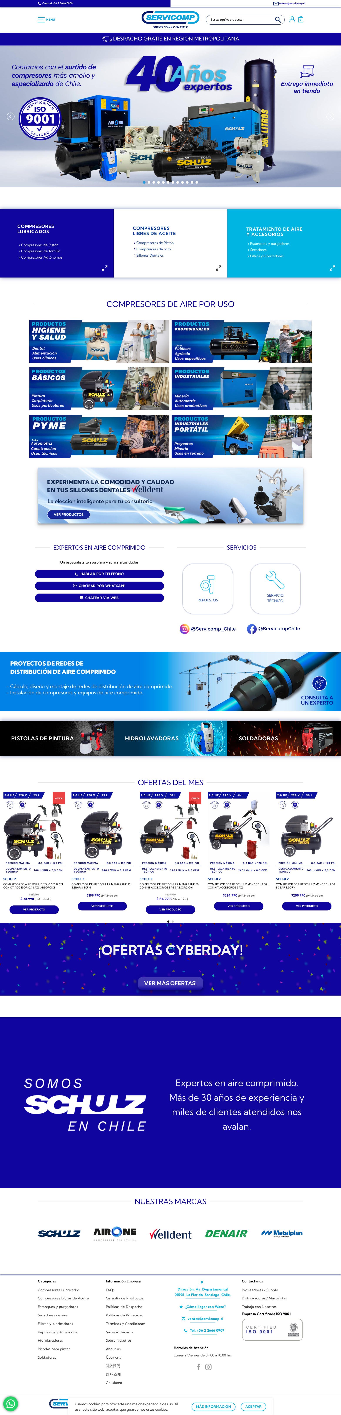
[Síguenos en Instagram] (208, 1367)
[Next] (330, 116)
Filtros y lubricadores (267, 256)
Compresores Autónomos (41, 257)
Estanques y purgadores (269, 243)
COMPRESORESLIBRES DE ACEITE (154, 230)
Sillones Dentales (150, 255)
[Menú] (46, 20)
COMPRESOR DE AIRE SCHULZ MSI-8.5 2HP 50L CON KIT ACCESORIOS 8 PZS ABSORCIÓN (170, 886)
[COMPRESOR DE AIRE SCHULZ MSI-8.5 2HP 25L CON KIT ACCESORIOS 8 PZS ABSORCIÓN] (34, 833)
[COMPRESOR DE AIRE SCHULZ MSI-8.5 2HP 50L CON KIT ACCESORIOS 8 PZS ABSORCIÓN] (170, 833)
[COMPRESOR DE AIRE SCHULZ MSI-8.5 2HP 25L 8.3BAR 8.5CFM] (102, 833)
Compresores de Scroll (154, 249)
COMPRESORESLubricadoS (35, 228)
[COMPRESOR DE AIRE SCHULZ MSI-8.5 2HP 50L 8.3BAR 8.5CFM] (307, 833)
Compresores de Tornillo (40, 251)
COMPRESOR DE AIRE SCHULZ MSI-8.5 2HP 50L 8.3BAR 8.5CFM (306, 886)
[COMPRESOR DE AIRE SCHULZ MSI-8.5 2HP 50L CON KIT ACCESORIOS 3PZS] (239, 833)
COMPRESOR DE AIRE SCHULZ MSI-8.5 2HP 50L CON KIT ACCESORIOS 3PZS (238, 886)
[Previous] (11, 116)
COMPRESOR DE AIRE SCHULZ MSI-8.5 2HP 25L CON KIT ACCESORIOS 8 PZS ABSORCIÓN (33, 886)
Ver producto (34, 909)
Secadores (258, 250)
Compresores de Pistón (40, 245)
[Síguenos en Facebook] (199, 1367)
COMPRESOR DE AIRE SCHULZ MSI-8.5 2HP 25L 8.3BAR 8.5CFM (102, 886)
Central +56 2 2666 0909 (57, 3)
